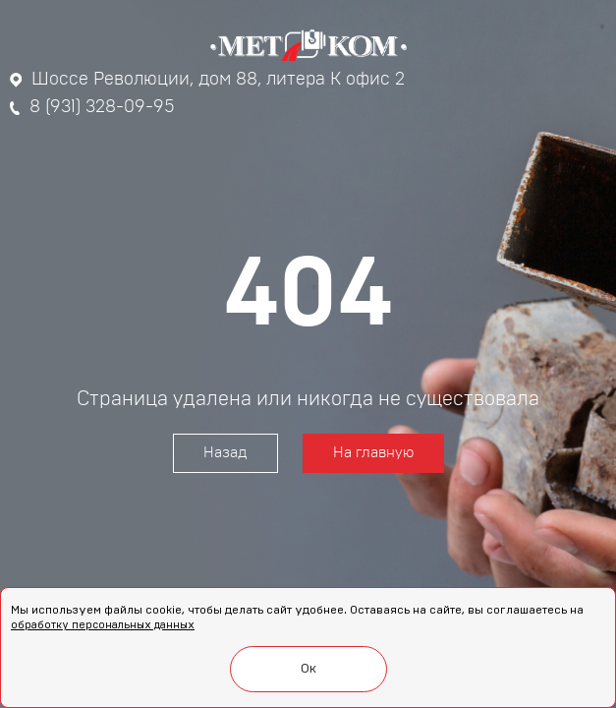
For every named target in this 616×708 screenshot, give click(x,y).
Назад (225, 452)
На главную (373, 452)
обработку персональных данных (103, 625)
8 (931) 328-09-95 (92, 107)
